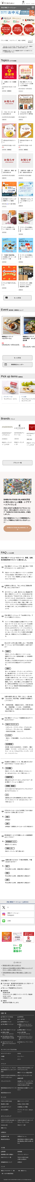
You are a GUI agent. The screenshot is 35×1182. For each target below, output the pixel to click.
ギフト (19, 1059)
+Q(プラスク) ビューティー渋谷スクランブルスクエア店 (26, 1038)
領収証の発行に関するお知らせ (12, 965)
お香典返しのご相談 (23, 1107)
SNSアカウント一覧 (6, 1157)
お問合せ (20, 1162)
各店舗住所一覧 (5, 1136)
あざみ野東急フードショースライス (24, 1033)
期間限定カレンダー (17, 364)
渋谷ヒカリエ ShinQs (7, 1017)
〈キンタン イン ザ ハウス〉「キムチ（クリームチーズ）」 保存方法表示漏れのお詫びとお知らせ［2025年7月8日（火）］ (17, 47)
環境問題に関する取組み (7, 1154)
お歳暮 (2, 1056)
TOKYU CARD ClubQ (6, 1101)
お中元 (19, 1053)
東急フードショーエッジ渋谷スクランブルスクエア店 (25, 1026)
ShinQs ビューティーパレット (26, 1042)
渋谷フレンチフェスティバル (25, 1075)
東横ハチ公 (4, 1128)
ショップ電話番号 (30, 41)
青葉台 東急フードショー (25, 1030)
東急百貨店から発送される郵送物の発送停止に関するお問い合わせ (25, 1141)
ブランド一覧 (17, 463)
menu (33, 8)
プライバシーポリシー (23, 1154)
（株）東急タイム (22, 1170)
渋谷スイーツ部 (21, 1125)
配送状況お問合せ (5, 1139)
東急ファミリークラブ (23, 1101)
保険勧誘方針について (6, 1162)
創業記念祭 (20, 1078)
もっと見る (17, 298)
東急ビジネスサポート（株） (8, 1170)
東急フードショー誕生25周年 (25, 1072)
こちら (18, 988)
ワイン (2, 1059)
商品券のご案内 (5, 1104)
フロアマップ (13, 40)
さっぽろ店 (22, 1019)
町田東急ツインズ (6, 1021)
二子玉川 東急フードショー (9, 1030)
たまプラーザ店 (6, 1019)
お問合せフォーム (22, 1136)
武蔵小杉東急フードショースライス (7, 1033)
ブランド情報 (4, 40)
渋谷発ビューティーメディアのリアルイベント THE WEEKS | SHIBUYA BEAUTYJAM (25, 1083)
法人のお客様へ (5, 1109)
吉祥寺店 (21, 1017)
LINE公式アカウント (6, 1107)
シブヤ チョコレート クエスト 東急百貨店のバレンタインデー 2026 (9, 1069)
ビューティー (21, 1056)
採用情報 (20, 1151)
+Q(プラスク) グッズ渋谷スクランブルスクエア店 (9, 1043)
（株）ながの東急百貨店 (7, 1173)
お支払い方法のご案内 (23, 1104)
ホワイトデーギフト (6, 1053)
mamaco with (4, 1125)
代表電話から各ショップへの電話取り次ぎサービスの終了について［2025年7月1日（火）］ (17, 51)
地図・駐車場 (21, 40)
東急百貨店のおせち (6, 1092)
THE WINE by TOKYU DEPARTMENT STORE (8, 1037)
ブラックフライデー (6, 1081)
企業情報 (3, 1151)
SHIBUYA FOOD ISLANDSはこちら (17, 528)
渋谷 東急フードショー (8, 7)
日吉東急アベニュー (24, 1021)
